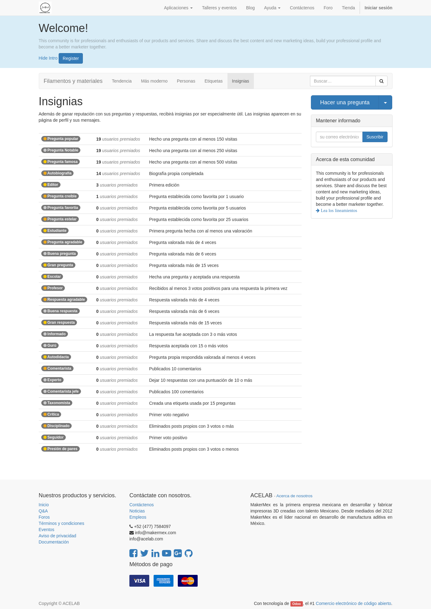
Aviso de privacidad (57, 535)
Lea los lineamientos (338, 210)
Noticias (137, 510)
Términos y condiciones (61, 523)
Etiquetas (213, 81)
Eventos (47, 529)
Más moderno (154, 81)
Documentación (54, 541)
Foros (44, 517)
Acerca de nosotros (294, 496)
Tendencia (122, 81)
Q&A (43, 510)
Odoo (296, 604)
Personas (186, 81)
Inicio (44, 504)
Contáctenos (141, 504)
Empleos (137, 517)
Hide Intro (48, 57)
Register (71, 58)
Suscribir (374, 136)
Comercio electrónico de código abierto (353, 603)
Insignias (240, 81)
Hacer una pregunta (345, 102)
